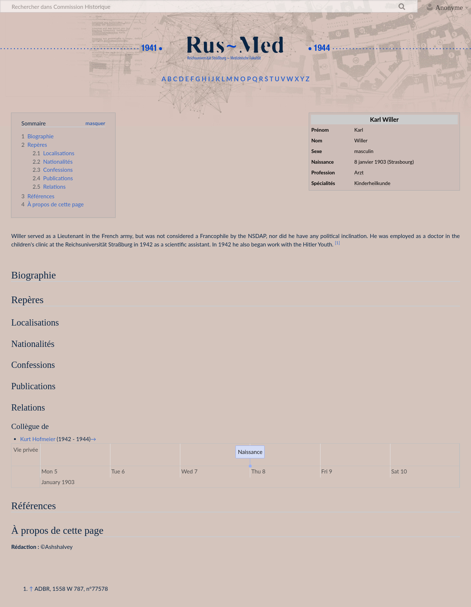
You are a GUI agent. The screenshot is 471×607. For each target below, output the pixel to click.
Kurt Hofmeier (38, 439)
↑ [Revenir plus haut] (31, 588)
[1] (337, 242)
